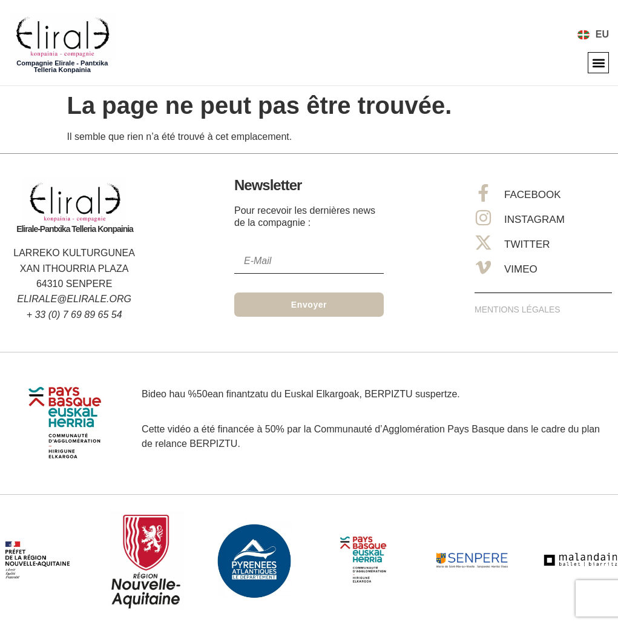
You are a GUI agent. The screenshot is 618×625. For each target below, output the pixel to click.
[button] (598, 62)
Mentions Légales (517, 309)
